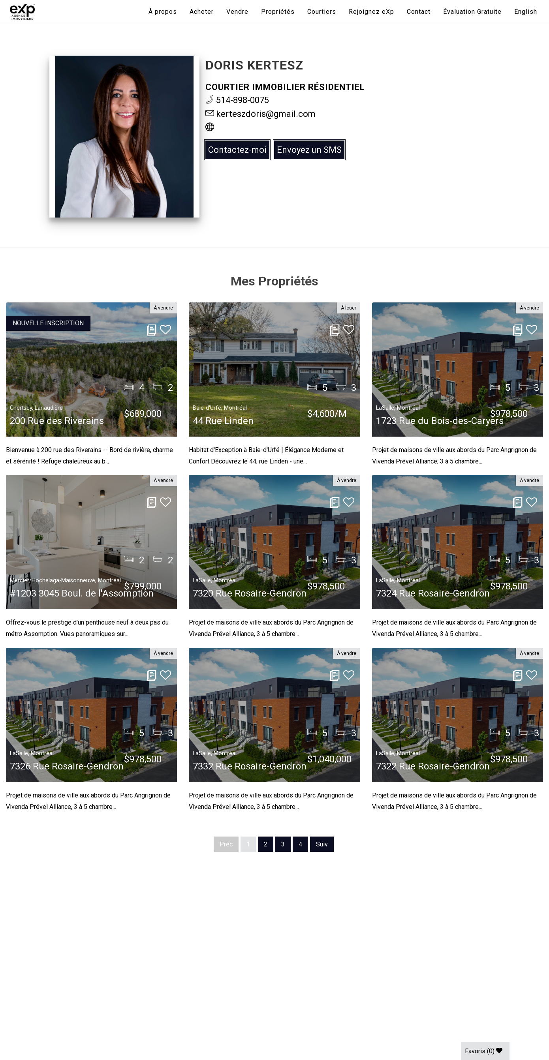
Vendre (237, 11)
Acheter (202, 11)
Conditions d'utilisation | (160, 1020)
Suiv (322, 844)
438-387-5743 (60, 952)
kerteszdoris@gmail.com (260, 114)
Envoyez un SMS (309, 150)
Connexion (54, 986)
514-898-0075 (237, 100)
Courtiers (321, 11)
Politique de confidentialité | (78, 1020)
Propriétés (278, 11)
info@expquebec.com (73, 969)
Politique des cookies (231, 1020)
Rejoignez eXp (371, 11)
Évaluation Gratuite (472, 11)
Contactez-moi (237, 150)
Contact (419, 11)
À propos (163, 11)
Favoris (483, 1051)
